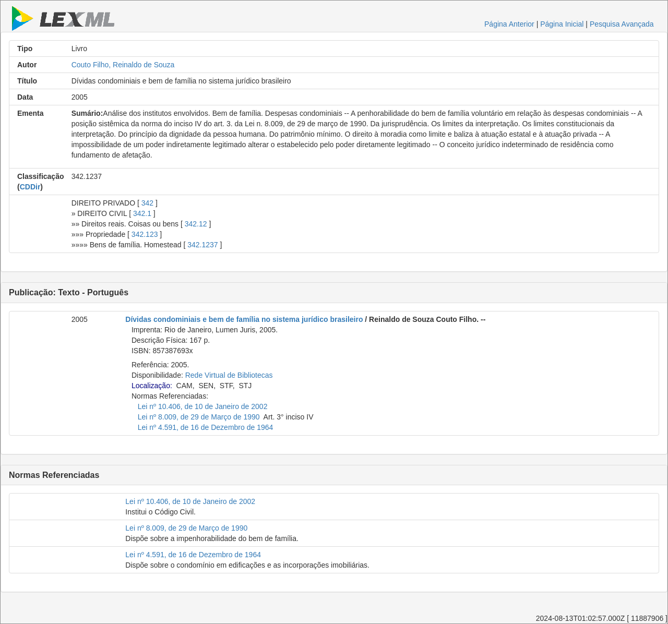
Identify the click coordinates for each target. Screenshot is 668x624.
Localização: (152, 385)
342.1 (142, 213)
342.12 (196, 224)
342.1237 (202, 245)
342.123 (145, 234)
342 (147, 203)
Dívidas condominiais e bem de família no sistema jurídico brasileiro (244, 319)
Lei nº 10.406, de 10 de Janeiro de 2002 (203, 406)
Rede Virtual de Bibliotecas (229, 375)
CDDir (30, 187)
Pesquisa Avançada (622, 24)
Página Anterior (509, 24)
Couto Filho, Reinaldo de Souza (123, 65)
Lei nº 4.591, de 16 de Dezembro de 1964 (205, 427)
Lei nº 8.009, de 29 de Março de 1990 (199, 417)
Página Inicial (561, 24)
